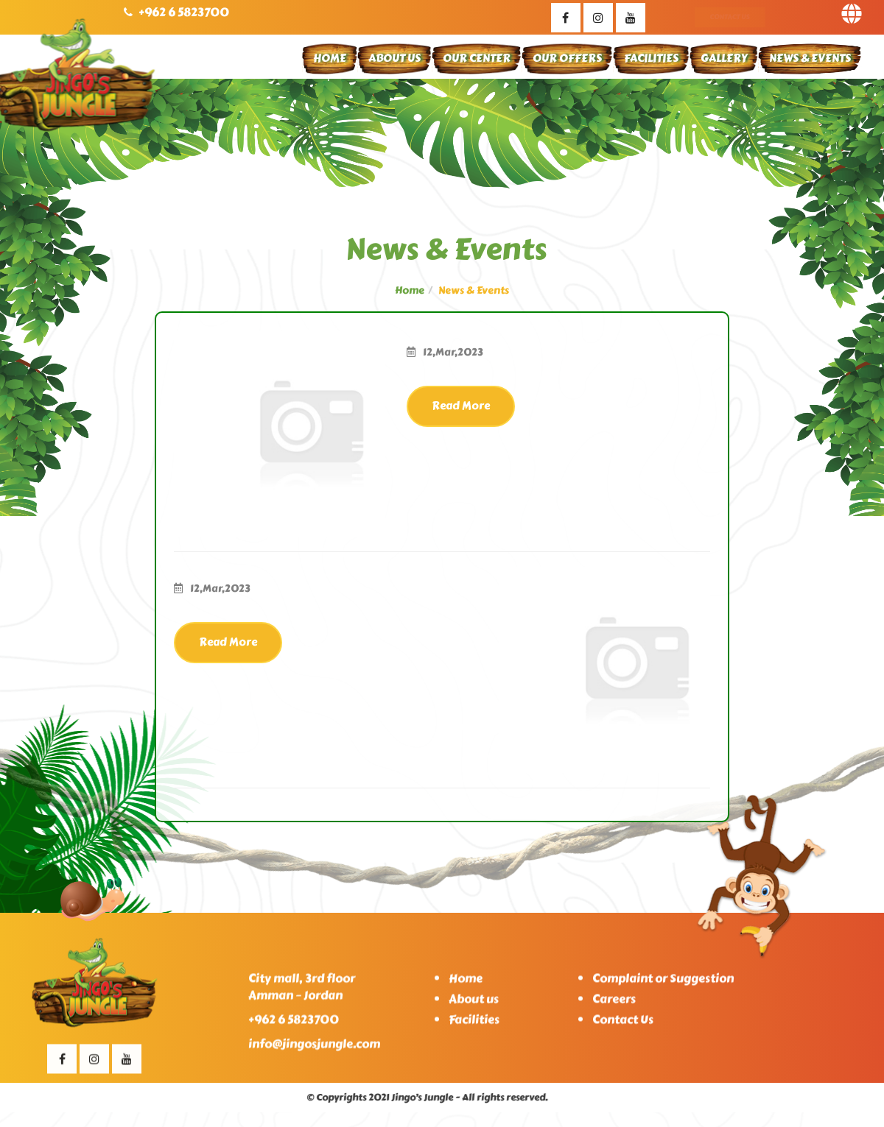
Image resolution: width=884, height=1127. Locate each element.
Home (329, 58)
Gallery (724, 58)
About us (474, 1005)
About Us (394, 58)
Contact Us (730, 16)
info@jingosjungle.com (314, 1050)
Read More (461, 405)
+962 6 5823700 (183, 12)
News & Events (810, 58)
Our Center (477, 58)
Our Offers (567, 58)
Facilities (651, 58)
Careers (614, 1005)
